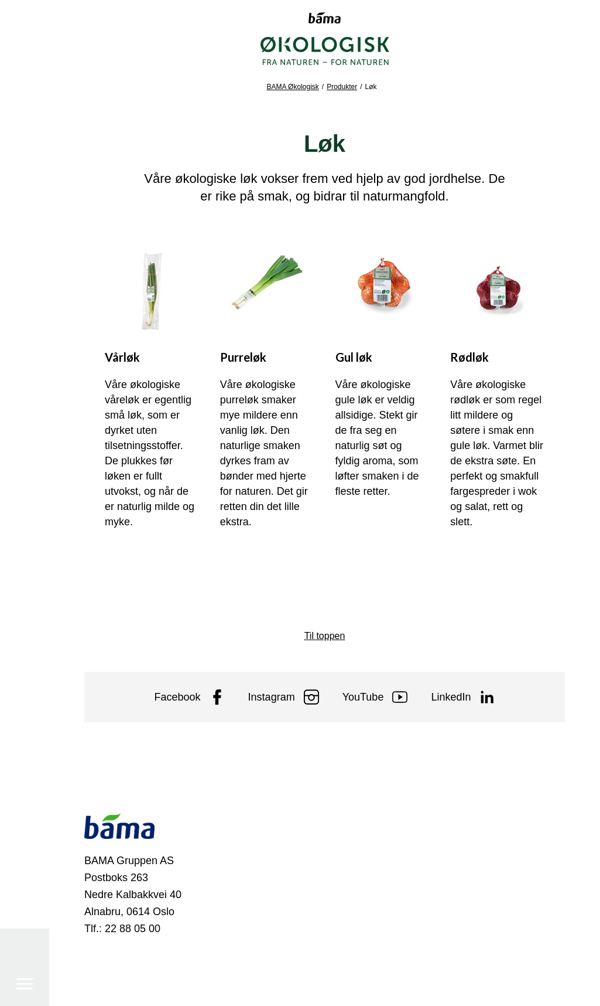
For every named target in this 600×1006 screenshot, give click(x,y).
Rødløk (469, 357)
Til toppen (324, 636)
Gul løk (353, 357)
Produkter (342, 87)
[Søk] (24, 951)
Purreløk (243, 357)
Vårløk (122, 357)
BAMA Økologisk (292, 87)
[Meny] (24, 55)
